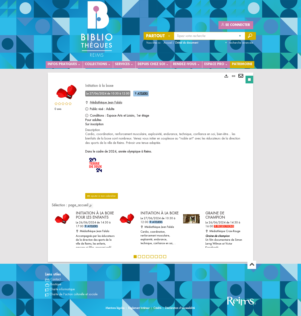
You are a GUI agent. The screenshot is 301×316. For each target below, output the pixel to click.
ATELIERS (142, 93)
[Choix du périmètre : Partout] (159, 36)
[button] (66, 91)
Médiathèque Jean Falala (106, 102)
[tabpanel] (150, 167)
